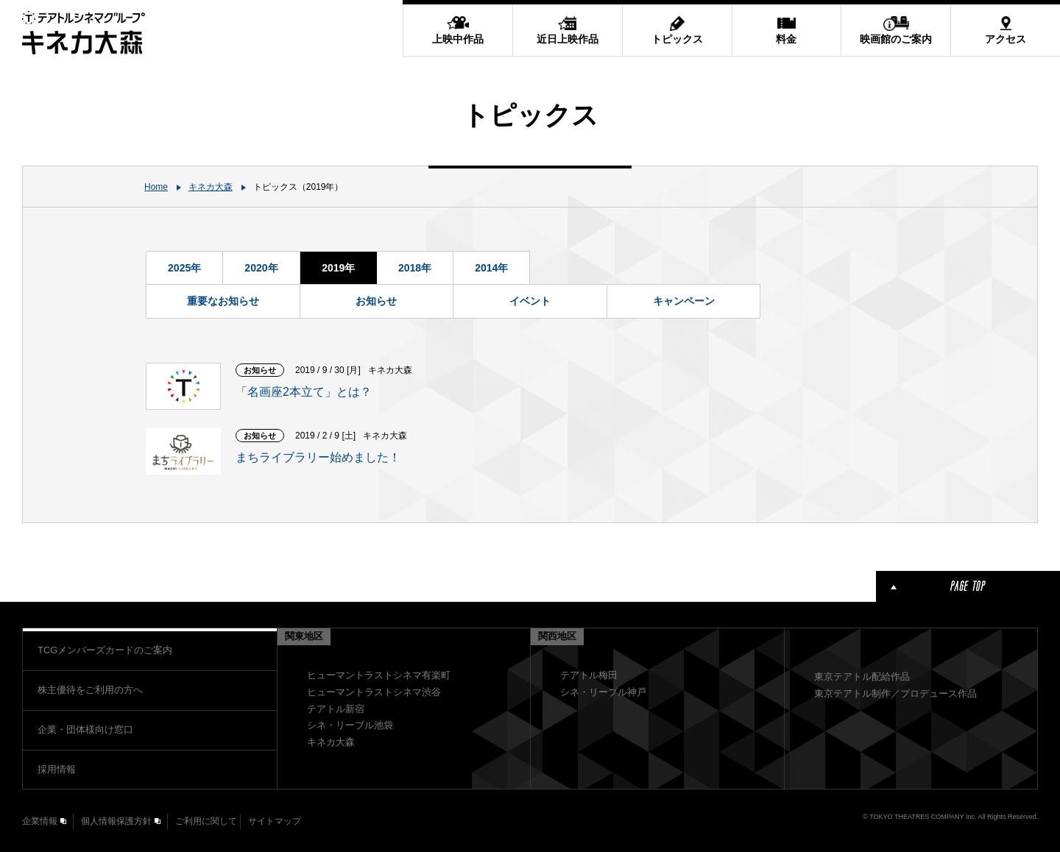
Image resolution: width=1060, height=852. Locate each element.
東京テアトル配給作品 (862, 676)
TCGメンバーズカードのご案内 (105, 650)
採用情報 (57, 769)
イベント (530, 301)
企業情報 (39, 821)
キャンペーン (684, 301)
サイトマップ (274, 821)
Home (156, 187)
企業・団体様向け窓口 (85, 729)
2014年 (491, 268)
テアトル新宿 (335, 708)
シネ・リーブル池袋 (350, 725)
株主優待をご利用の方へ (90, 689)
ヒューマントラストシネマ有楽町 (379, 675)
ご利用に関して (206, 821)
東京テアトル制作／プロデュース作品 (895, 693)
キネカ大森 (210, 187)
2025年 (184, 268)
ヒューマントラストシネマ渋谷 (374, 691)
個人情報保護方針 (116, 821)
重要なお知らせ (223, 301)
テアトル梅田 (589, 675)
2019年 (338, 268)
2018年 (414, 268)
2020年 (261, 268)
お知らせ (376, 301)
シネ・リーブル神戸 (603, 691)
